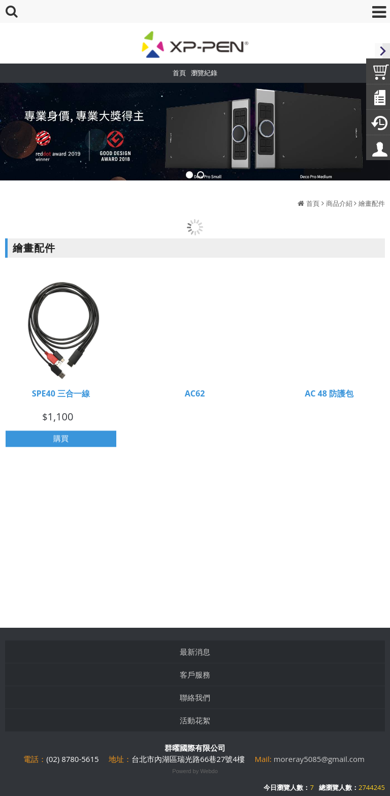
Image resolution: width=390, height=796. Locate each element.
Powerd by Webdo (195, 771)
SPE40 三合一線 (61, 397)
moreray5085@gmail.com (319, 759)
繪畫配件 (372, 203)
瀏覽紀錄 (204, 72)
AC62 (195, 396)
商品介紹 (339, 203)
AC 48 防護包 (329, 396)
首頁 (312, 203)
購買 (61, 442)
